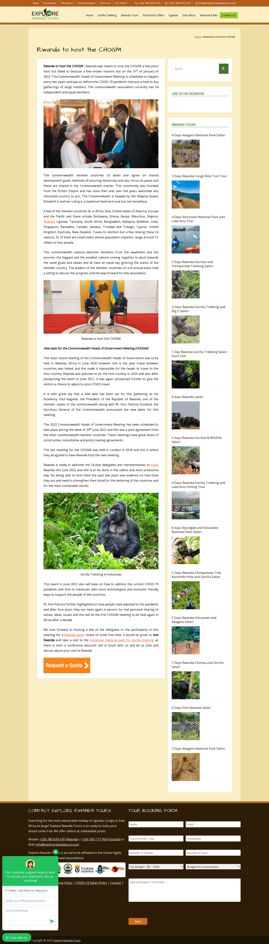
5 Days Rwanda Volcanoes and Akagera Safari (194, 619)
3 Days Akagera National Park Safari (198, 748)
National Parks (209, 15)
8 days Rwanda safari (187, 397)
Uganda (173, 15)
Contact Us (229, 15)
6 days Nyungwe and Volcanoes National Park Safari (195, 529)
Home (89, 15)
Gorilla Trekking (107, 15)
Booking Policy (62, 883)
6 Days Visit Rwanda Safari (191, 707)
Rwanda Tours (129, 15)
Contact (115, 883)
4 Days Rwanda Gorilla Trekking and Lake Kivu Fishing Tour (198, 484)
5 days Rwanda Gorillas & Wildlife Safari (197, 440)
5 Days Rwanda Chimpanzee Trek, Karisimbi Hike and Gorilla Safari (197, 574)
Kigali (154, 465)
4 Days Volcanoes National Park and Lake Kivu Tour (198, 219)
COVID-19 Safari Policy (91, 883)
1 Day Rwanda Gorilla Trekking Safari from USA (199, 354)
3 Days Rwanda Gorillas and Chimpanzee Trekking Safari (192, 264)
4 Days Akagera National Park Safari (198, 135)
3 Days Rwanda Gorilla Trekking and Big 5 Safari (198, 309)
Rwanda (49, 222)
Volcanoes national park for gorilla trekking (122, 640)
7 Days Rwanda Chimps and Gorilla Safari (198, 664)
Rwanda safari (74, 635)
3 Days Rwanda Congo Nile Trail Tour (199, 176)
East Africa (189, 15)
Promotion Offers (153, 15)
